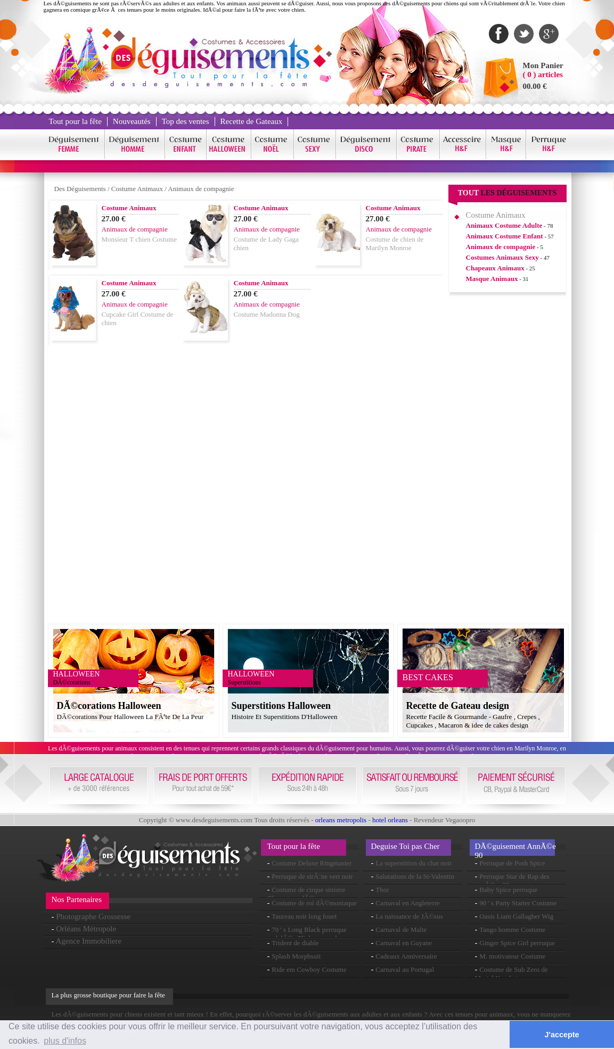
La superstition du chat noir (413, 863)
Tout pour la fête (75, 121)
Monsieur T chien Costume (139, 239)
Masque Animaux (492, 279)
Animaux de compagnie (201, 189)
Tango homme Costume (512, 930)
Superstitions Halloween (281, 705)
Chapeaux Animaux (495, 268)
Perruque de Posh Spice (512, 863)
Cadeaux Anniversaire (406, 956)
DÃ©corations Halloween (109, 705)
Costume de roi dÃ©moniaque (314, 903)
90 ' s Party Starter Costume (517, 903)
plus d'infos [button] (65, 1040)
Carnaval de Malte (401, 930)
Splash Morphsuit (296, 956)
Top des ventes (185, 121)
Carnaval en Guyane (403, 943)
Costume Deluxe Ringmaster (311, 863)
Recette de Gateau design (457, 705)
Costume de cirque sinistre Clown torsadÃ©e (306, 894)
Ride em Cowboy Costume (309, 969)
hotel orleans (390, 820)
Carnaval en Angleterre (407, 903)
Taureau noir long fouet (304, 916)
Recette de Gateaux (251, 121)
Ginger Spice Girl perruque (517, 943)
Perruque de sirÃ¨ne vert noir (312, 876)
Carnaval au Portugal (404, 969)
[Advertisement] (507, 462)
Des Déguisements (80, 189)
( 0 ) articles (543, 74)
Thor (382, 890)
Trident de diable (295, 943)
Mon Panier (543, 65)
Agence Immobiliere (88, 941)
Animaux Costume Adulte (504, 225)
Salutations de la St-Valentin (414, 876)
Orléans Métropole (86, 928)
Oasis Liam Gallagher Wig (516, 916)
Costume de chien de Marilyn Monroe (395, 243)
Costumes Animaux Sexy (502, 257)
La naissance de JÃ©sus (409, 916)
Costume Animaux (137, 189)
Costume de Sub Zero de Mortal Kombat (511, 973)
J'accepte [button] (562, 1034)
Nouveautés (132, 121)
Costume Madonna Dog (267, 314)
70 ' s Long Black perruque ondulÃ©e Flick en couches (307, 934)
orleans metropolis (340, 820)
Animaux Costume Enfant (504, 236)
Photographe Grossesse (93, 916)
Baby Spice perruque (508, 890)
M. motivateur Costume (512, 956)
